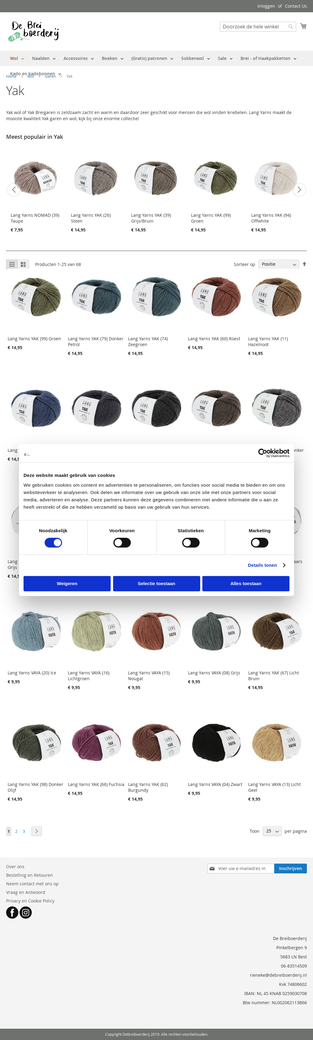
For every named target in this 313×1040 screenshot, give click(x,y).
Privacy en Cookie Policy (30, 901)
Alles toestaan (246, 583)
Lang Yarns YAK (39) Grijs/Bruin (151, 218)
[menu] (156, 66)
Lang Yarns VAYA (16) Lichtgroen (88, 675)
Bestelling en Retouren (29, 875)
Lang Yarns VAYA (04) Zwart (215, 784)
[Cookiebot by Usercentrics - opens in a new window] (262, 453)
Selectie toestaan (156, 583)
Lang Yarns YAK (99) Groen (34, 338)
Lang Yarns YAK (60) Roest (214, 338)
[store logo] (33, 31)
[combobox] (258, 26)
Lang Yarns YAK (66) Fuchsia (96, 784)
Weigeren (67, 583)
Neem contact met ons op (32, 884)
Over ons (15, 866)
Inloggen (266, 6)
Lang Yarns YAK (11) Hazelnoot (268, 341)
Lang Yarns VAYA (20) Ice (32, 673)
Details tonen (262, 565)
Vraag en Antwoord (25, 892)
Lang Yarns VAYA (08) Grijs (214, 673)
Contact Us (296, 6)
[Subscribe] (290, 868)
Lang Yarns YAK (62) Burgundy (148, 787)
